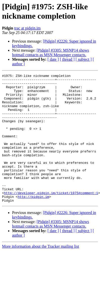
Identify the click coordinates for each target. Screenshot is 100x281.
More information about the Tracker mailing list (40, 272)
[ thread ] (67, 59)
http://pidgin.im (33, 221)
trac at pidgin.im (27, 28)
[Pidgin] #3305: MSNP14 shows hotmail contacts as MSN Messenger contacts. (50, 52)
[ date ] (53, 59)
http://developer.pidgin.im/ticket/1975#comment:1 (51, 217)
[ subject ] (84, 59)
